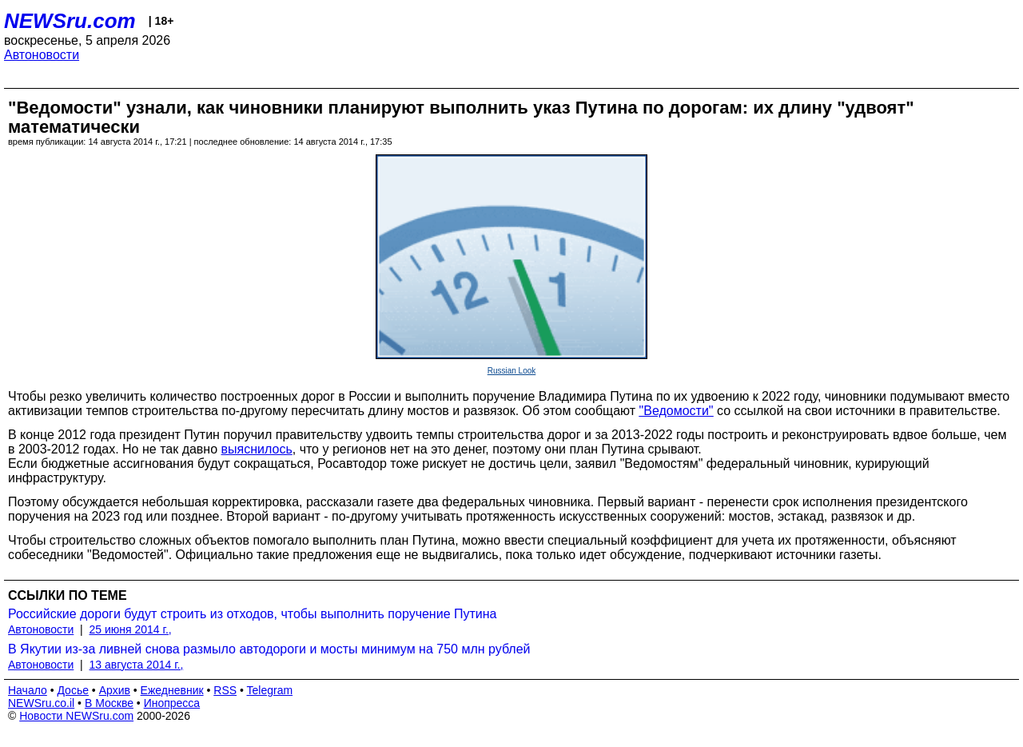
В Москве (109, 703)
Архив (114, 690)
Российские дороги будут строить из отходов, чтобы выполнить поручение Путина (252, 614)
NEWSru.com (70, 21)
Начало (27, 690)
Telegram (270, 690)
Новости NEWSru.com (76, 715)
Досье (73, 690)
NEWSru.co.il (41, 703)
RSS (225, 690)
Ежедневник (172, 690)
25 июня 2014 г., (131, 629)
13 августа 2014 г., (137, 664)
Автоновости (41, 55)
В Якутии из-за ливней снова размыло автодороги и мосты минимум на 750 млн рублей (269, 649)
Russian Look (512, 370)
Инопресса (172, 703)
